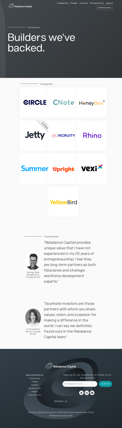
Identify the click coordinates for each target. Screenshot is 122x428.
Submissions (104, 8)
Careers (83, 3)
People (74, 3)
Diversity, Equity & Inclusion (41, 412)
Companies (63, 3)
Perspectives (97, 3)
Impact (109, 3)
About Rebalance (34, 375)
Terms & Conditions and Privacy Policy (75, 412)
